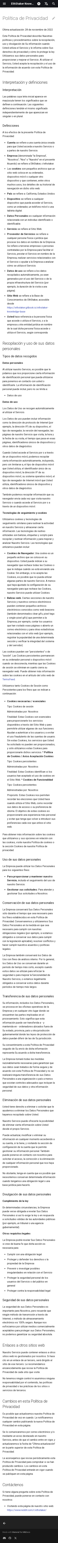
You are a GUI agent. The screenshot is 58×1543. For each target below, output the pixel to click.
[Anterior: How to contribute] (5, 1523)
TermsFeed (8, 679)
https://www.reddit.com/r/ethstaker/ (27, 1510)
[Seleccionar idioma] (46, 4)
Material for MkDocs (21, 1532)
